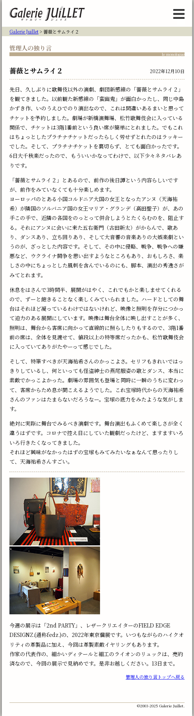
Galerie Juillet (23, 31)
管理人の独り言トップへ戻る (155, 676)
